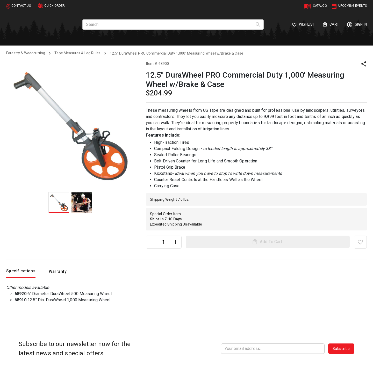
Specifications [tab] (20, 272)
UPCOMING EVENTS (352, 6)
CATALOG (320, 6)
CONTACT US (21, 6)
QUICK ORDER (54, 6)
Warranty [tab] (57, 273)
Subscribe (341, 348)
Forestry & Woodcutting (25, 53)
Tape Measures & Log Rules (77, 53)
